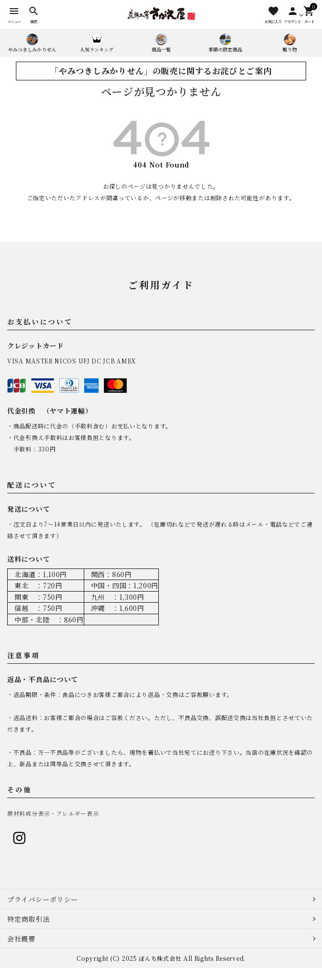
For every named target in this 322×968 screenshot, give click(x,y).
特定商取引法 (28, 919)
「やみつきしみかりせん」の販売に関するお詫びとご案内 (160, 71)
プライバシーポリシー (42, 899)
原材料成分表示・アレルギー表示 (53, 813)
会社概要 (21, 938)
